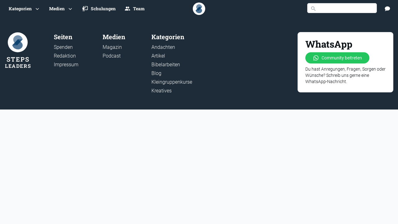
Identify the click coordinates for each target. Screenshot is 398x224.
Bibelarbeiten (165, 65)
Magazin (112, 47)
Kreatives (161, 91)
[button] (24, 8)
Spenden (63, 47)
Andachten (163, 47)
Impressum (66, 65)
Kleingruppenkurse (171, 82)
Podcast (112, 56)
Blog (156, 73)
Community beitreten (337, 58)
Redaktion (65, 56)
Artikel (158, 56)
